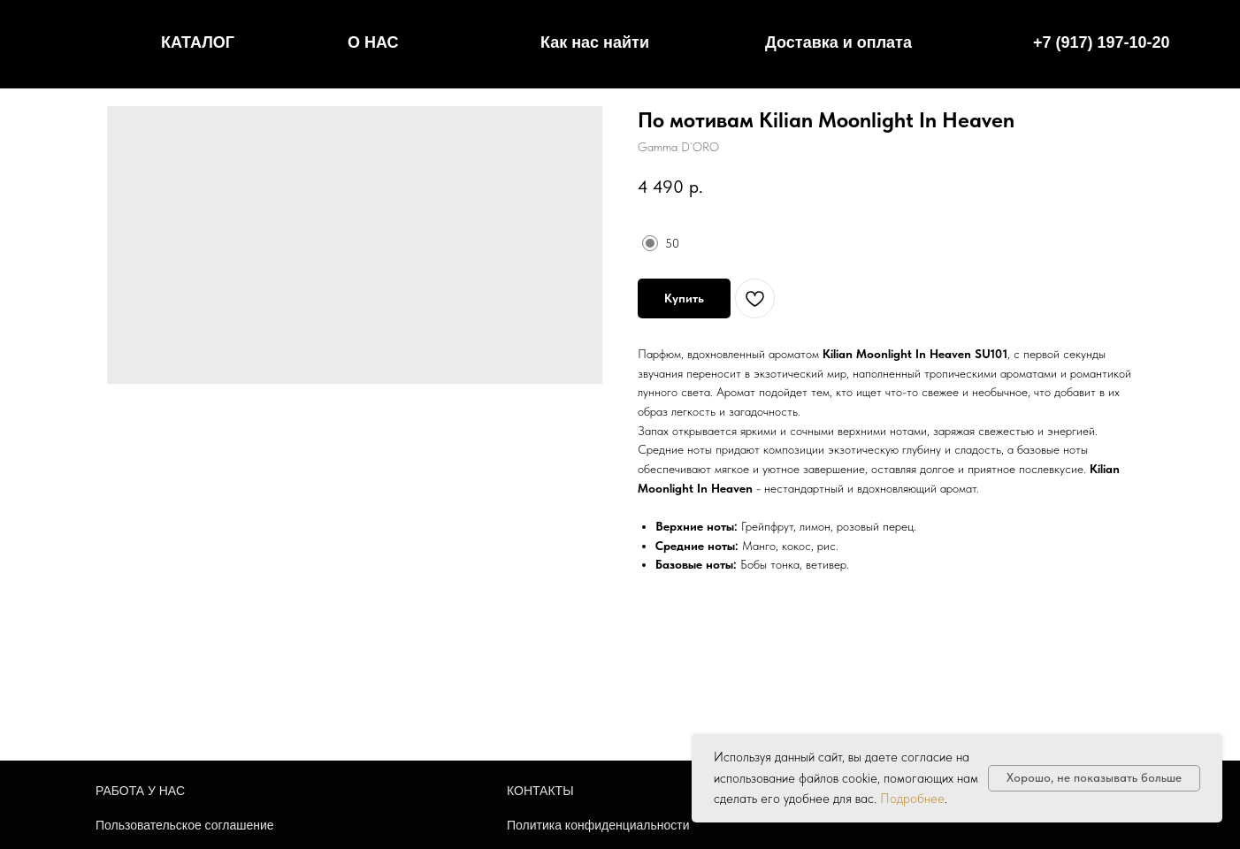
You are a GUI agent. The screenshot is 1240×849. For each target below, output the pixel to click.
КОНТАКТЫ (540, 791)
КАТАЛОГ (197, 42)
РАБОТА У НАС (140, 791)
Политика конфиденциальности (598, 825)
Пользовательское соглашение (185, 825)
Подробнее (912, 799)
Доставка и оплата (838, 42)
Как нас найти (594, 42)
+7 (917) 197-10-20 (1101, 42)
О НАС (373, 42)
